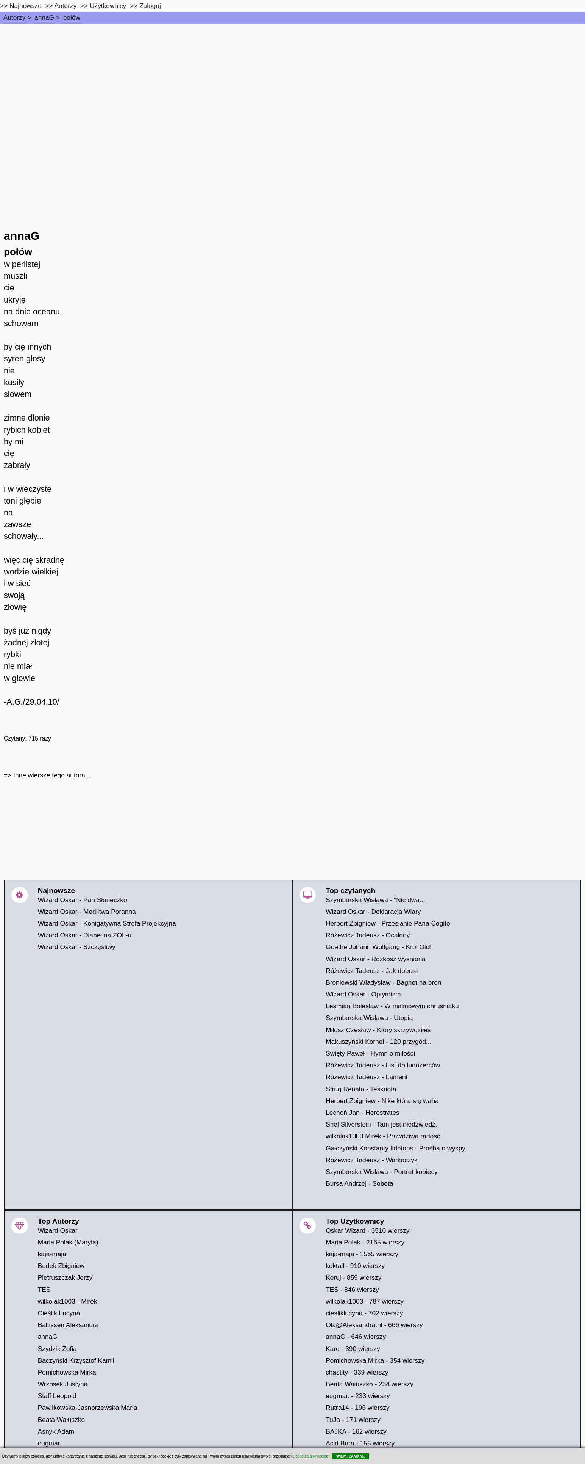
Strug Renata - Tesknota (361, 1089)
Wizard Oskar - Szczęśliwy (76, 947)
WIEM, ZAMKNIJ (350, 1456)
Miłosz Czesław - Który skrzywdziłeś (378, 1030)
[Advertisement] (293, 80)
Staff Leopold (57, 1396)
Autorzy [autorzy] (66, 5)
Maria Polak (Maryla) (68, 1242)
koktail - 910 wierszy (355, 1265)
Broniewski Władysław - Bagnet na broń (383, 982)
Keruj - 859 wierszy (353, 1277)
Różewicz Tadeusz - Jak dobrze (372, 970)
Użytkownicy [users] (108, 5)
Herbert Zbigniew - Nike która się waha (382, 1101)
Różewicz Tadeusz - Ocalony (368, 935)
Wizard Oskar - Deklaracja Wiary (373, 911)
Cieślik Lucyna (59, 1313)
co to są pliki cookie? (312, 1456)
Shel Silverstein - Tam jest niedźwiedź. (381, 1124)
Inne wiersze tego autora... (51, 775)
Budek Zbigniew (61, 1265)
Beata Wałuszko (61, 1419)
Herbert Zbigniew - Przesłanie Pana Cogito (388, 923)
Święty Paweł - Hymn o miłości (370, 1053)
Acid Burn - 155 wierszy (360, 1443)
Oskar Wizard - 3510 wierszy (367, 1230)
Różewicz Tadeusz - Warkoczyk (372, 1160)
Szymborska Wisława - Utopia (369, 1018)
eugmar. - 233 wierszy (358, 1396)
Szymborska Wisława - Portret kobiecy (382, 1171)
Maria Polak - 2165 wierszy (365, 1242)
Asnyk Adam (56, 1431)
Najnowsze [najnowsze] (25, 5)
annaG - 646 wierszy (356, 1336)
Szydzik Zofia (57, 1349)
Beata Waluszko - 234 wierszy (369, 1384)
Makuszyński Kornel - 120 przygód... (378, 1041)
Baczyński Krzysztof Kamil (76, 1360)
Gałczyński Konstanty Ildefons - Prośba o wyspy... (398, 1148)
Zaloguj (150, 5)
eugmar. (50, 1443)
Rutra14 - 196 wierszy (358, 1407)
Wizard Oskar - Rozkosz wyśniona (376, 959)
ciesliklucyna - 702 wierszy (364, 1313)
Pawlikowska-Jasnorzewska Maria (87, 1407)
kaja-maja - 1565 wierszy (362, 1254)
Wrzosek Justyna (63, 1384)
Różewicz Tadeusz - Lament (366, 1077)
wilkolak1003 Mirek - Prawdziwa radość (383, 1136)
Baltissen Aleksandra (68, 1325)
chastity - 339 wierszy (357, 1372)
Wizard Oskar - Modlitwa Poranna (87, 911)
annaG (44, 17)
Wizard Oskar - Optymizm (363, 994)
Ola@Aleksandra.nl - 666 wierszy (374, 1325)
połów (71, 17)
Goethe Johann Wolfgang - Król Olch (379, 947)
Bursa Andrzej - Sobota (359, 1183)
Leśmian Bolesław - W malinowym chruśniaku (392, 1006)
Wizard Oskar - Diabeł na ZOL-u (84, 935)
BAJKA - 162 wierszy (356, 1431)
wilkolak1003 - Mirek (67, 1301)
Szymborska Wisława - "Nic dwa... (375, 900)
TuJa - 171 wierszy (353, 1419)
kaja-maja (52, 1254)
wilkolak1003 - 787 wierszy (365, 1301)
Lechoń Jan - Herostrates (362, 1112)
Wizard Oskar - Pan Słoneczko (82, 900)
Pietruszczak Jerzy (65, 1277)
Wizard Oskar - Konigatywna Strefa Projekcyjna (107, 923)
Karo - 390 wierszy (353, 1349)
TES (44, 1289)
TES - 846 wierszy (352, 1289)
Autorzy (14, 17)
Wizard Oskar (58, 1230)
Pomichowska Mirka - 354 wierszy (375, 1360)
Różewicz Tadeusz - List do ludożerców (383, 1065)
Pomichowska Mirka (67, 1372)
